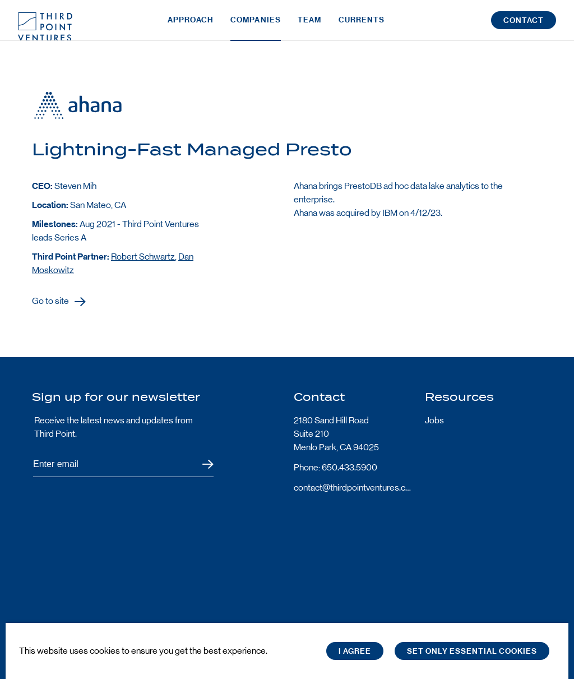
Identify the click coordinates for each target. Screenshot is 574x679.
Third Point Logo (45, 26)
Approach (191, 26)
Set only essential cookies (472, 651)
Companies (255, 26)
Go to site (50, 301)
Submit (201, 464)
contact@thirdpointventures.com (352, 487)
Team (309, 26)
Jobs (434, 420)
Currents (362, 26)
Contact (523, 27)
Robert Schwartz (143, 256)
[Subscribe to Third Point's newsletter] (123, 464)
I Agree (355, 651)
